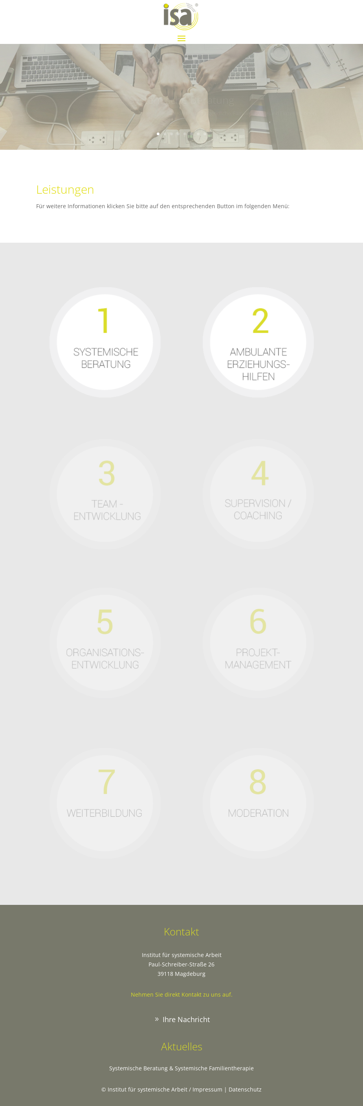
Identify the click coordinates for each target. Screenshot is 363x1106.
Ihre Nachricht (186, 1019)
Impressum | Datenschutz (227, 1089)
